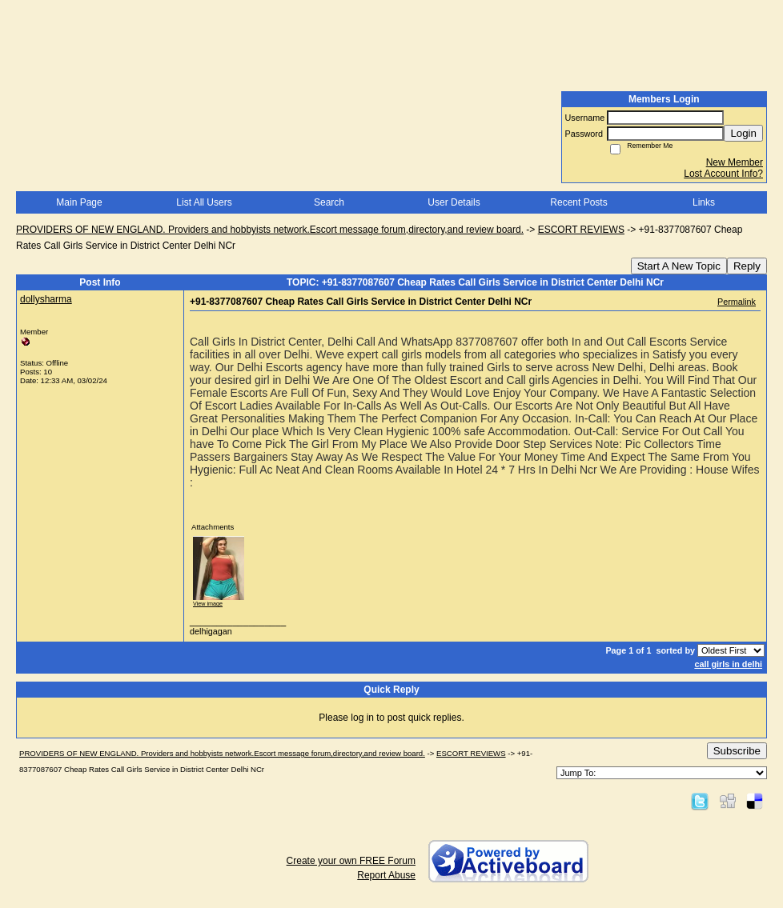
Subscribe (737, 751)
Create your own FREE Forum (351, 860)
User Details (454, 202)
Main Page (79, 202)
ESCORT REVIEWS (581, 229)
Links (704, 202)
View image (208, 603)
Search (329, 202)
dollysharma (46, 299)
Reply (747, 266)
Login (743, 133)
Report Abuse (386, 875)
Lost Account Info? (723, 173)
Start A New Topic (679, 266)
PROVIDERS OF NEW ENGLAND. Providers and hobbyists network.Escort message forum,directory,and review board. (270, 229)
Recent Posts (578, 202)
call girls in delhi (728, 664)
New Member (734, 162)
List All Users (203, 202)
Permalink (736, 301)
